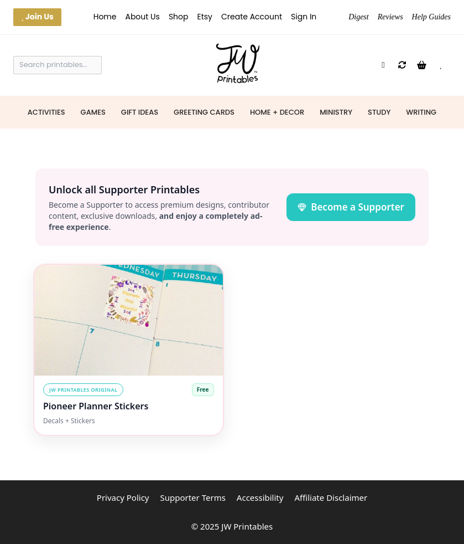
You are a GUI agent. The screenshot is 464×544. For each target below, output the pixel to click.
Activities (46, 112)
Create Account (251, 16)
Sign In (303, 16)
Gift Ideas (139, 112)
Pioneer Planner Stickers (95, 406)
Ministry (336, 112)
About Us (142, 16)
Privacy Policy (123, 497)
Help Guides (431, 17)
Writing (421, 112)
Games (93, 112)
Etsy (204, 16)
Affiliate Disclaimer (330, 497)
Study (379, 112)
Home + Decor (277, 112)
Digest (358, 17)
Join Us (37, 16)
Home (105, 16)
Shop (179, 16)
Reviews (390, 17)
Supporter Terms (192, 497)
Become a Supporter (351, 207)
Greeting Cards (204, 112)
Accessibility (260, 497)
